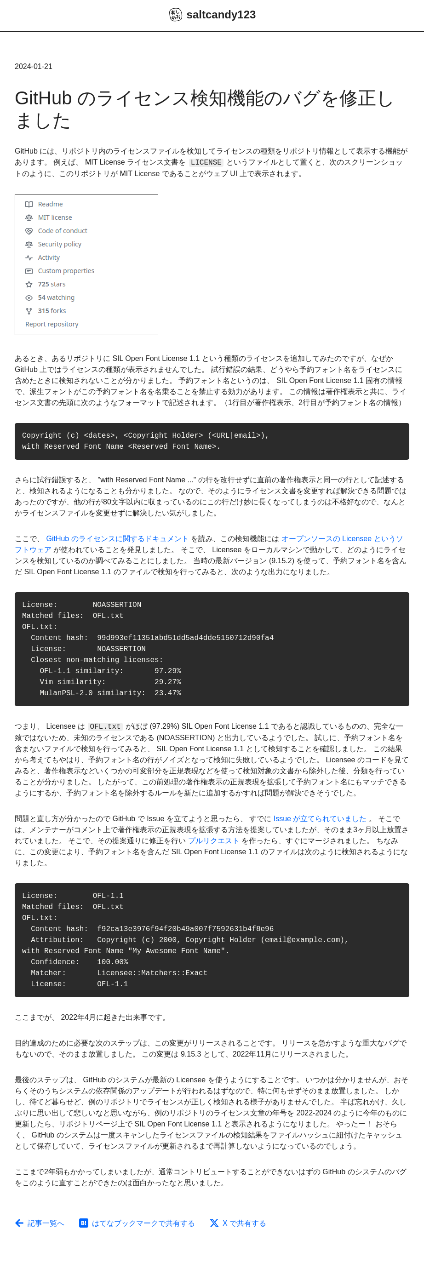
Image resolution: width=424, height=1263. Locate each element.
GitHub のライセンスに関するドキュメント (117, 539)
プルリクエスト (214, 841)
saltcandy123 (212, 14)
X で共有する (238, 1223)
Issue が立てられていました (320, 819)
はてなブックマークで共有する (137, 1223)
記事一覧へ (39, 1223)
